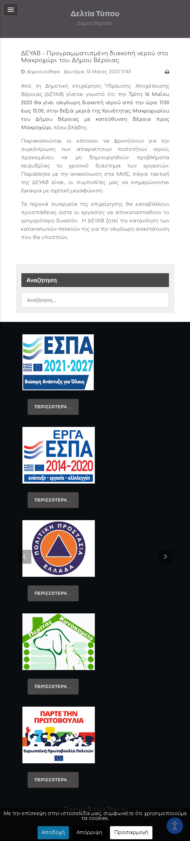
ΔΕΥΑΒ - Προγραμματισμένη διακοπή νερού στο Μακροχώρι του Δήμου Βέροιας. (94, 57)
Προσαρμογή (131, 832)
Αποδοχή (53, 832)
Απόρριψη (89, 832)
